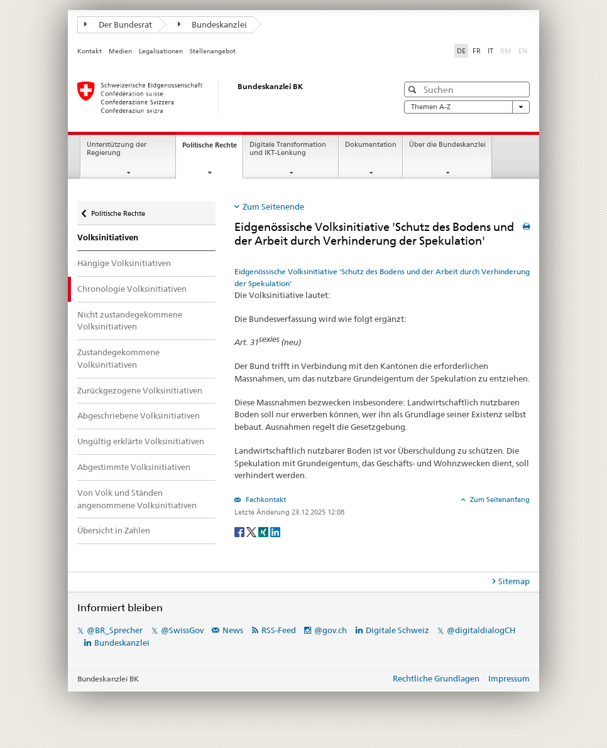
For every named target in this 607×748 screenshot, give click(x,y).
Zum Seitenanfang (499, 499)
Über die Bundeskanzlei (447, 145)
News (232, 630)
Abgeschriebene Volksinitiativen (138, 415)
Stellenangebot (213, 51)
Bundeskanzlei (213, 24)
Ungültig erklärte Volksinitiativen (140, 441)
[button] (414, 89)
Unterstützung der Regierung (116, 149)
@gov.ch (330, 630)
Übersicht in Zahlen (113, 530)
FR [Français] (477, 50)
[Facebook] (240, 531)
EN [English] (522, 50)
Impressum (509, 678)
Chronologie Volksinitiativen (132, 289)
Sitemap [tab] (514, 581)
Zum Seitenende (273, 206)
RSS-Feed (278, 630)
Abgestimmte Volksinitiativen (133, 467)
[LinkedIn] (275, 531)
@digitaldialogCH (481, 630)
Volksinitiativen (107, 237)
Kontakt (89, 51)
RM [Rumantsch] (505, 50)
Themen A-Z (467, 107)
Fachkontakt (265, 499)
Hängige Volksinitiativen (124, 263)
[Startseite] (225, 97)
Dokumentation (370, 145)
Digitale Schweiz (398, 630)
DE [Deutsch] (461, 50)
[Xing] (264, 531)
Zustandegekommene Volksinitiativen (118, 358)
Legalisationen (161, 51)
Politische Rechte (212, 148)
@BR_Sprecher (115, 630)
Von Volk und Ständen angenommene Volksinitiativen (137, 499)
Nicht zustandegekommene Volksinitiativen (129, 320)
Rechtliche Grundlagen (436, 678)
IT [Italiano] (490, 50)
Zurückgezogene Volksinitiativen (139, 390)
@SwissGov (182, 630)
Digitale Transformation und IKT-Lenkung (287, 149)
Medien (120, 51)
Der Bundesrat (118, 24)
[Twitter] (252, 531)
